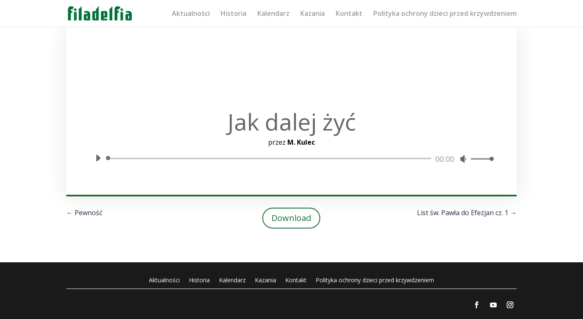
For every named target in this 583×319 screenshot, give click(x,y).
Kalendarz (273, 14)
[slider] (270, 158)
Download (291, 218)
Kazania (312, 14)
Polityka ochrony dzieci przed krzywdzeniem (445, 14)
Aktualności (191, 14)
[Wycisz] (463, 159)
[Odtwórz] (98, 158)
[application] (291, 158)
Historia (233, 14)
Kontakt (349, 14)
